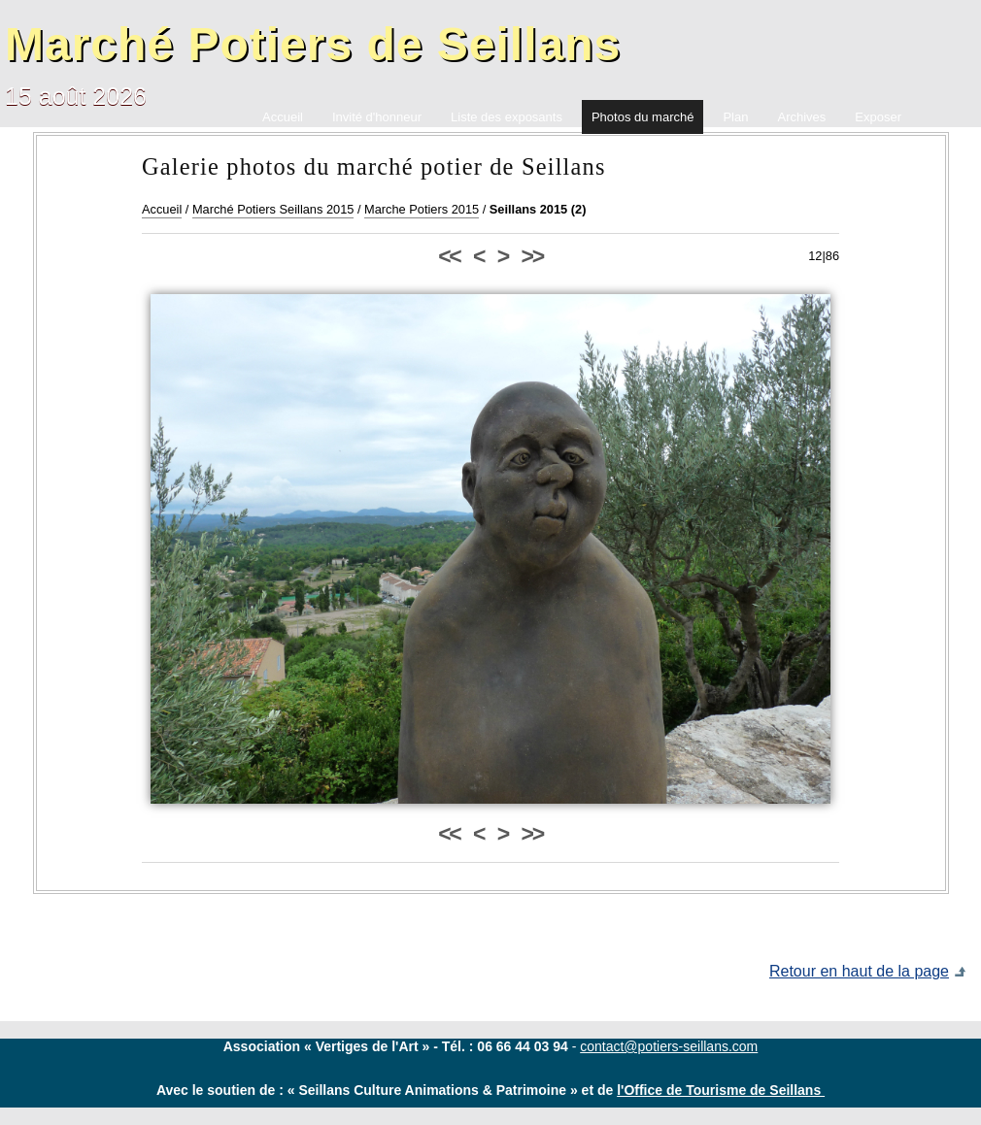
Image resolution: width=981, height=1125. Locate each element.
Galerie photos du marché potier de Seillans (374, 166)
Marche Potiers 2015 (421, 209)
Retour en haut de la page (859, 971)
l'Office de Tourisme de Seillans (721, 1090)
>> (532, 256)
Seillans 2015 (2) (538, 209)
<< (448, 256)
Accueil (162, 209)
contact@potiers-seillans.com (669, 1046)
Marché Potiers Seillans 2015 (273, 209)
